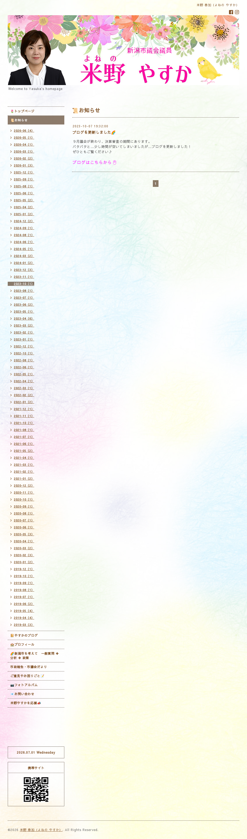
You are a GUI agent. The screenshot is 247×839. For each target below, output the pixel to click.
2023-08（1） (24, 291)
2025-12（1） (24, 172)
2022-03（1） (24, 388)
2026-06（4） (24, 130)
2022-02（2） (24, 395)
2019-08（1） (24, 590)
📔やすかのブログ (24, 635)
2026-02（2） (24, 158)
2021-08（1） (24, 430)
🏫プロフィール (22, 644)
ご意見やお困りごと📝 (27, 676)
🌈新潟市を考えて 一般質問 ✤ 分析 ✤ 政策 (34, 655)
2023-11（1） (24, 277)
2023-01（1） (24, 339)
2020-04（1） (24, 541)
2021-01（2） (24, 478)
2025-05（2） (24, 200)
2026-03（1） (24, 151)
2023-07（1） (24, 298)
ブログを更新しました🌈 (94, 132)
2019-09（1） (24, 583)
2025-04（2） (24, 207)
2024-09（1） (24, 228)
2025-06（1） (24, 193)
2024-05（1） (24, 249)
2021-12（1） (24, 409)
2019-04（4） (24, 618)
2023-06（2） (24, 304)
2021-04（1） (24, 458)
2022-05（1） (24, 374)
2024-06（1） (24, 242)
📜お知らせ (19, 120)
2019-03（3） (24, 625)
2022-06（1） (24, 367)
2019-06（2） (24, 604)
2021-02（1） (24, 472)
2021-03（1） (24, 465)
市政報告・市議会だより (28, 667)
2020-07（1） (24, 520)
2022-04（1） (24, 381)
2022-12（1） (24, 346)
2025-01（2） (24, 214)
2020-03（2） (24, 548)
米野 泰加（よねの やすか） (41, 830)
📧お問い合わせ (22, 694)
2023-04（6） (24, 318)
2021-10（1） (24, 423)
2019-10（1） (24, 576)
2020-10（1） (24, 499)
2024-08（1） (24, 235)
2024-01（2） (24, 263)
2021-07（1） (24, 437)
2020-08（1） (24, 513)
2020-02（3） (24, 555)
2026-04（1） (24, 144)
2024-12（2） (24, 221)
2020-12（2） (24, 485)
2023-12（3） (24, 270)
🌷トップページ (22, 111)
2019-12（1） (24, 569)
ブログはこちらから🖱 (95, 162)
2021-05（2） (24, 451)
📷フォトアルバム (24, 685)
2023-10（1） (24, 284)
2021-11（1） (24, 416)
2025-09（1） (24, 179)
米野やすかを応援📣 (25, 703)
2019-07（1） (24, 597)
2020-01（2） (24, 562)
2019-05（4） (24, 611)
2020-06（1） (24, 527)
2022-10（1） (24, 353)
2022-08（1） (24, 360)
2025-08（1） (24, 186)
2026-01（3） (24, 165)
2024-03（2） (24, 256)
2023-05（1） (24, 311)
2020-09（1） (24, 506)
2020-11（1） (24, 492)
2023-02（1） (24, 332)
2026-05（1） (24, 137)
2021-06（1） (24, 444)
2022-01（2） (24, 402)
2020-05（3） (24, 534)
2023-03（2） (24, 325)
